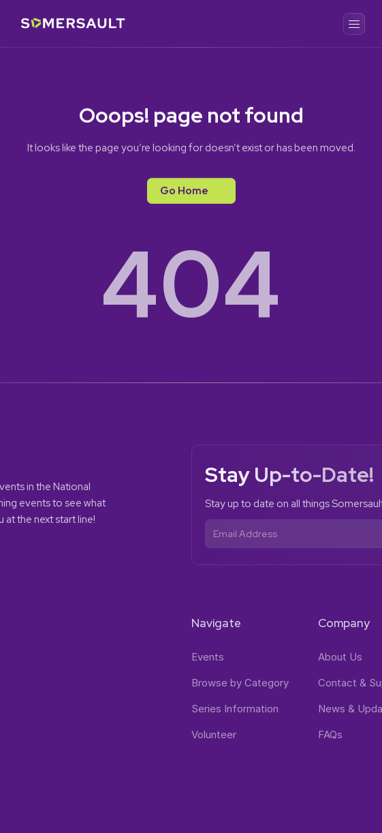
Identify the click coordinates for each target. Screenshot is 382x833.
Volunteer (213, 734)
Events (207, 656)
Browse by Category (240, 682)
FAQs (330, 734)
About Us (340, 656)
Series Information (234, 708)
